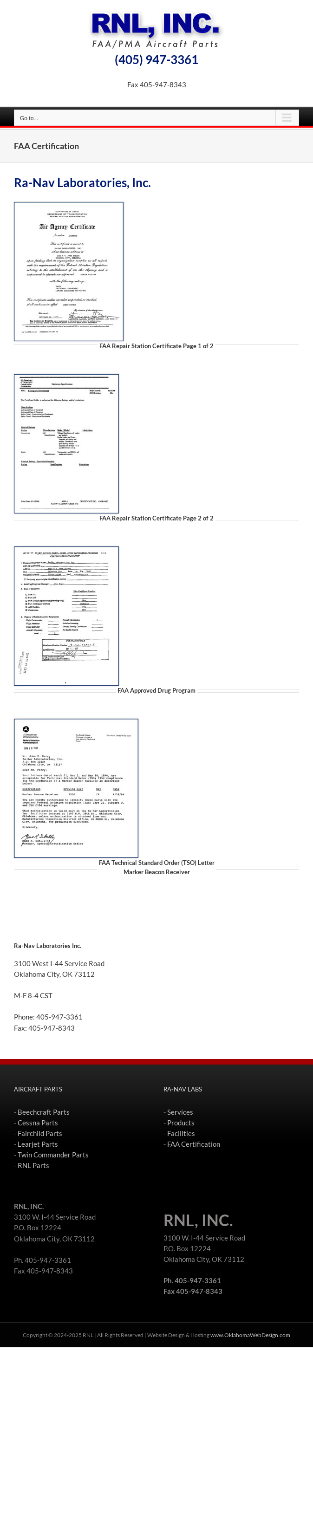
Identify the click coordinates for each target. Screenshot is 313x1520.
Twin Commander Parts (53, 1154)
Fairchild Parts (40, 1133)
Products (181, 1122)
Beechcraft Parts (44, 1112)
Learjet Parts (38, 1144)
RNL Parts (33, 1165)
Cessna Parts (38, 1122)
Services (180, 1112)
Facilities (181, 1133)
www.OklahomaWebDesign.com (250, 1335)
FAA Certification (193, 1144)
